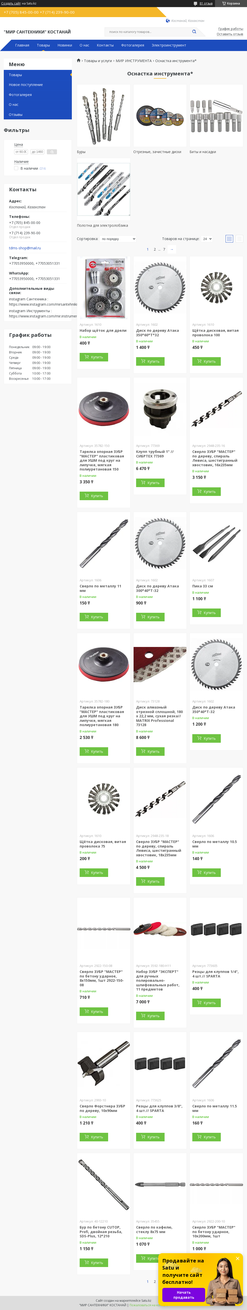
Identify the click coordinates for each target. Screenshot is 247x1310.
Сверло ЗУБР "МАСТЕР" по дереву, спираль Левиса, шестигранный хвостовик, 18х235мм (158, 848)
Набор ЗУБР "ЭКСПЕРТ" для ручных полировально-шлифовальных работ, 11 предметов (157, 980)
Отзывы (15, 114)
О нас (84, 45)
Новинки (64, 45)
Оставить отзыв (230, 34)
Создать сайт (11, 3)
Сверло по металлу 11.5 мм (214, 1108)
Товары (43, 45)
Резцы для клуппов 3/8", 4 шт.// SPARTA (159, 1108)
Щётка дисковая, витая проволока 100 (215, 332)
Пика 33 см (202, 586)
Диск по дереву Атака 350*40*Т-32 (213, 709)
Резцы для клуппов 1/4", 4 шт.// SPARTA (215, 973)
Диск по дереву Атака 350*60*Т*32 (157, 332)
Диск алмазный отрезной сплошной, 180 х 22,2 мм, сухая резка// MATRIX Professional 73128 (159, 716)
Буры (81, 151)
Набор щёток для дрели (103, 330)
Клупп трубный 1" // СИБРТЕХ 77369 (155, 453)
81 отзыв (206, 3)
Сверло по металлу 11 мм (100, 588)
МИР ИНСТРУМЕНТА (134, 61)
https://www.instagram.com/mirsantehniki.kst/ (46, 304)
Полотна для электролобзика (102, 225)
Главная (22, 45)
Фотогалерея (132, 45)
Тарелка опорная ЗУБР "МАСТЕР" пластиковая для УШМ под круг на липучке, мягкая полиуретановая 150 (102, 460)
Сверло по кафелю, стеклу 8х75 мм (154, 1229)
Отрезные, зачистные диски (157, 151)
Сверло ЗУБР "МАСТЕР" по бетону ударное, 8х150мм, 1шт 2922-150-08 (102, 978)
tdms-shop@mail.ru (25, 248)
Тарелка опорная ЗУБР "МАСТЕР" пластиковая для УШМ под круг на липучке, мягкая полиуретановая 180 (102, 716)
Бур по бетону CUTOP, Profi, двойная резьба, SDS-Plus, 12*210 (101, 1231)
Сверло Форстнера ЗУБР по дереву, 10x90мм (102, 1108)
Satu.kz (146, 1300)
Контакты (105, 45)
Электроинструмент (169, 45)
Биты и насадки (203, 151)
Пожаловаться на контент (149, 1305)
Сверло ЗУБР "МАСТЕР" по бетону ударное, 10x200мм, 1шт (213, 1231)
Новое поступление (26, 84)
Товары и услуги (98, 61)
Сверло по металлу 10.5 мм (214, 844)
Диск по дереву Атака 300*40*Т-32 (157, 588)
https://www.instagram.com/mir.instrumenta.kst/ (48, 316)
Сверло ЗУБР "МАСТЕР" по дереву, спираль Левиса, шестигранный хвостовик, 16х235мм (214, 458)
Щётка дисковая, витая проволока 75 (103, 844)
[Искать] (194, 31)
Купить (97, 357)
